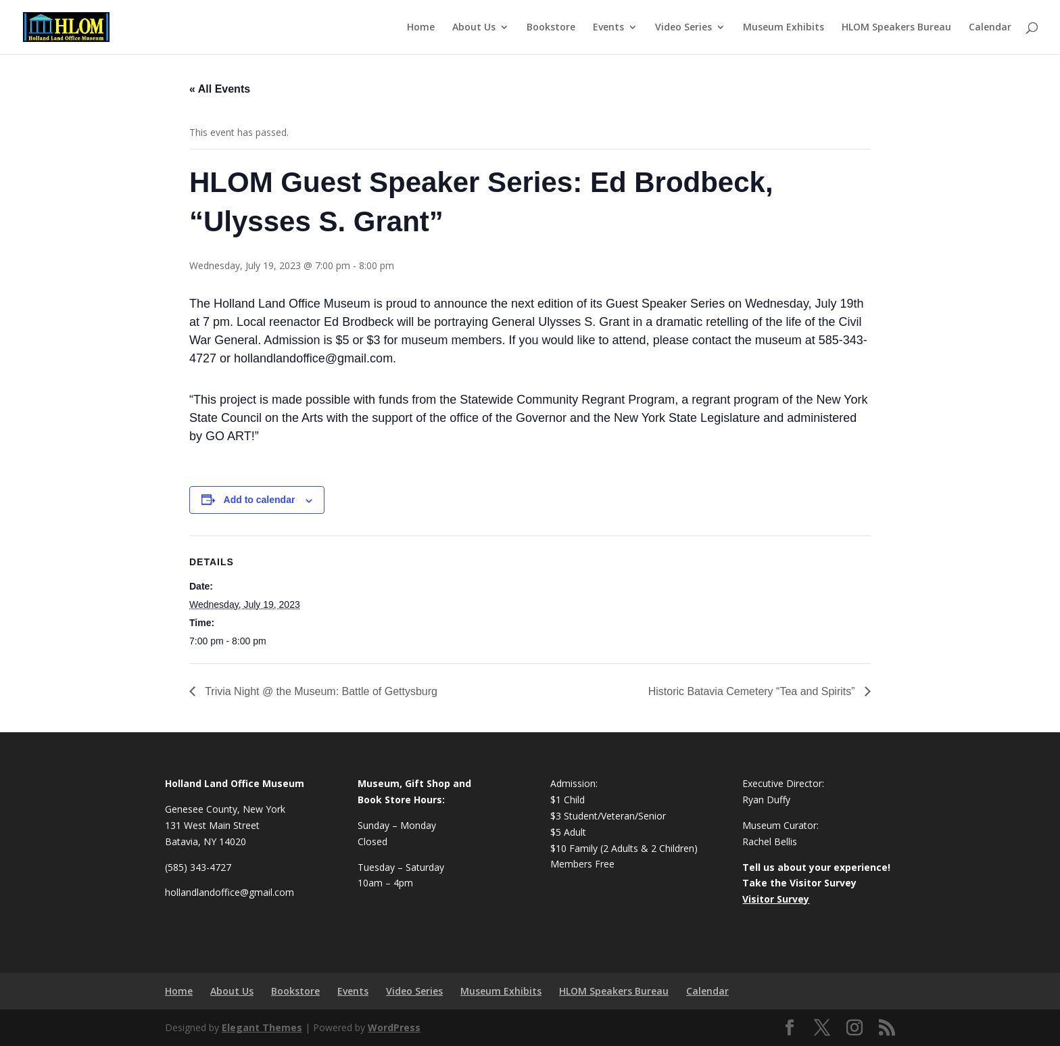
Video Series (683, 27)
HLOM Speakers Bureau (896, 27)
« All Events (219, 89)
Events (608, 27)
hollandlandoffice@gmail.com (229, 892)
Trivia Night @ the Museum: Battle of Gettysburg (319, 691)
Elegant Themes (262, 1027)
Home (421, 27)
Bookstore (551, 27)
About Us (474, 27)
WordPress (394, 1027)
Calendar (990, 27)
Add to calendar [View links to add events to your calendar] (259, 499)
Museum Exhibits (783, 27)
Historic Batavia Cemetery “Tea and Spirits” (753, 691)
